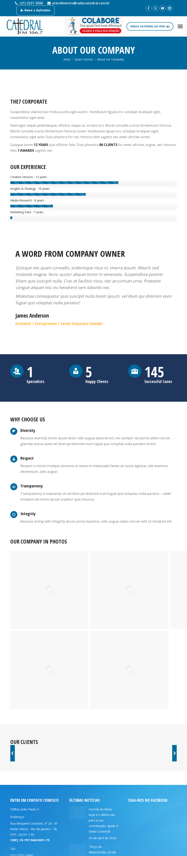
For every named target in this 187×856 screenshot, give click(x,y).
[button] (12, 753)
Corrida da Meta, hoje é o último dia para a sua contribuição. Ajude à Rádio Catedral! (103, 820)
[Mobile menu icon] (180, 26)
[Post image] (77, 812)
